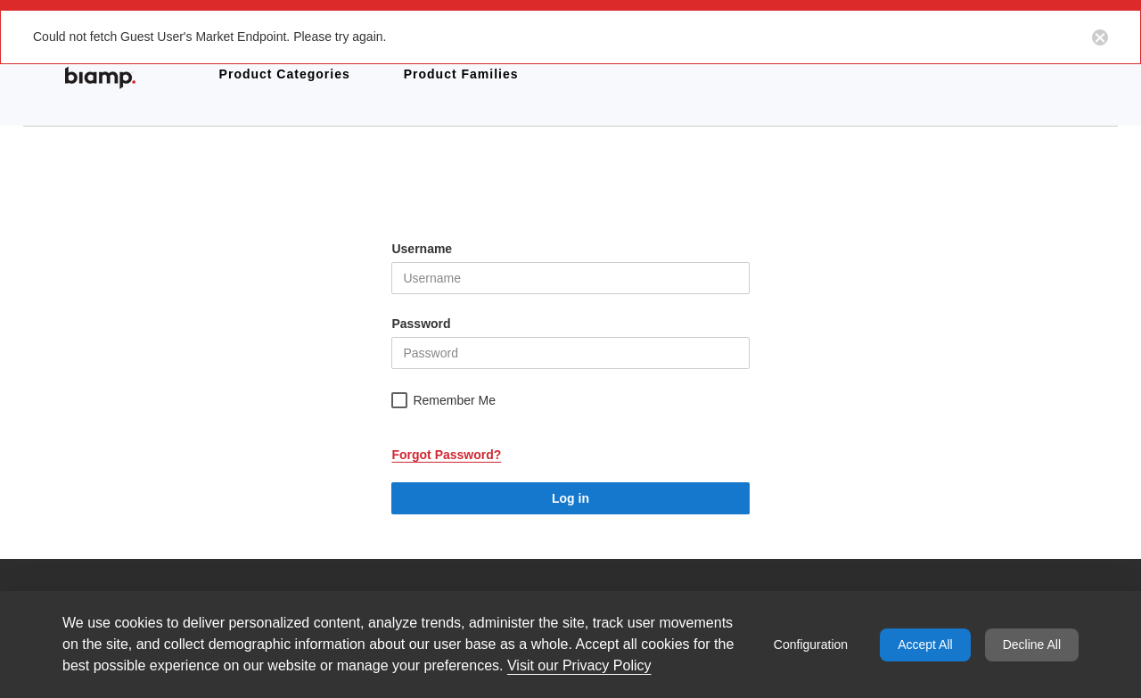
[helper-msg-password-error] (570, 353)
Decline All (1032, 644)
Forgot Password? (446, 455)
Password (420, 323)
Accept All (925, 644)
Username (421, 249)
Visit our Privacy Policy (579, 665)
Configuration (811, 644)
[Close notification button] (1100, 36)
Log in (570, 498)
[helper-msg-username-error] (570, 278)
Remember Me (454, 400)
